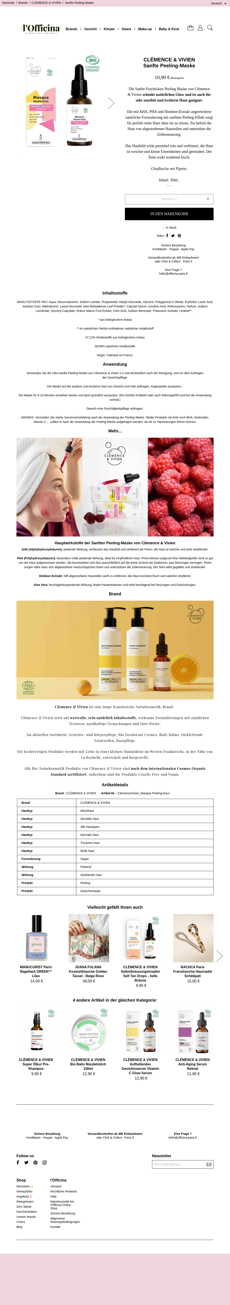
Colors (20, 1222)
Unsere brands (26, 1216)
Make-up (145, 29)
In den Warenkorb (169, 214)
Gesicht (90, 29)
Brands (71, 29)
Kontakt (55, 1227)
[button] (112, 103)
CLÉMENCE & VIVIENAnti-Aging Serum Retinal (192, 1064)
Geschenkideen (26, 1211)
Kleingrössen (24, 1201)
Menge (167, 199)
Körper (109, 29)
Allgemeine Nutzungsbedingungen (65, 1220)
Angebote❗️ (24, 1196)
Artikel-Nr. (108, 793)
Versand (55, 1186)
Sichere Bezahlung (62, 1213)
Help (53, 1196)
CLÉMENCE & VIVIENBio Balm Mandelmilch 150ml (88, 1064)
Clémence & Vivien (106, 373)
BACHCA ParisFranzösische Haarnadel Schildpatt (192, 971)
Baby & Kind (169, 29)
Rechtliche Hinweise (63, 1191)
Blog (19, 1227)
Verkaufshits (24, 1191)
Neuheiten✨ (24, 1186)
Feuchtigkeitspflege (116, 408)
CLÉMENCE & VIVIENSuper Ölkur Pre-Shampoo (36, 1064)
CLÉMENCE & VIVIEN (169, 59)
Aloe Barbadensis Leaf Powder (103, 306)
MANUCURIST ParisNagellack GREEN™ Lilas (36, 971)
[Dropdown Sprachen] (219, 3)
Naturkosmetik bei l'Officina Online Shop (62, 1205)
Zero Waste (24, 1206)
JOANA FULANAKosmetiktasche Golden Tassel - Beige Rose (88, 971)
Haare (126, 29)
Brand (59, 793)
